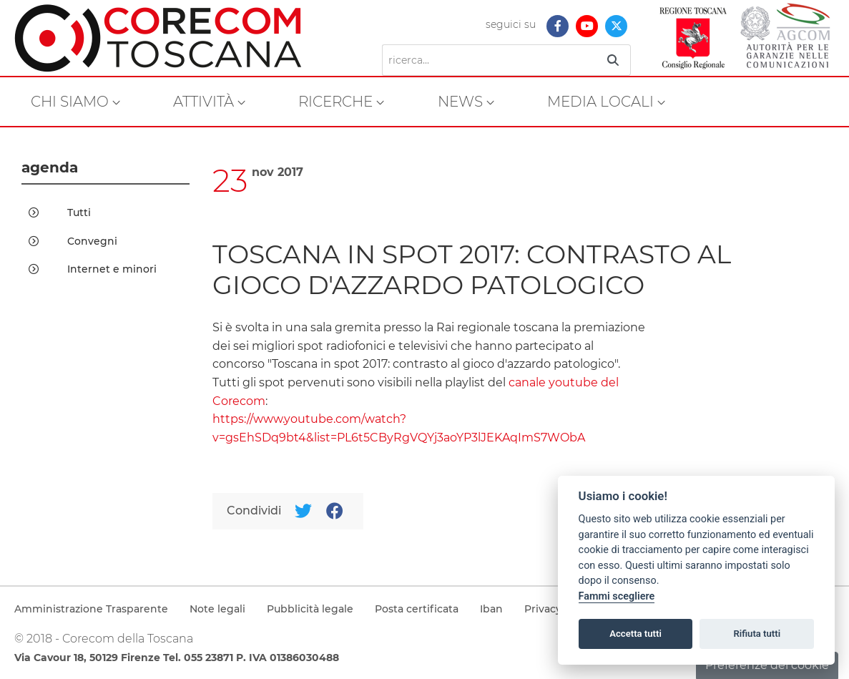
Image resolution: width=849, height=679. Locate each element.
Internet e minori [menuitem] (93, 269)
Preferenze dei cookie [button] (767, 665)
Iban (491, 608)
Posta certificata (416, 608)
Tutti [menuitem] (60, 212)
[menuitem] (75, 101)
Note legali (217, 608)
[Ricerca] (489, 60)
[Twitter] (303, 511)
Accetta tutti (635, 633)
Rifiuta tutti (757, 633)
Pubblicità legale (310, 608)
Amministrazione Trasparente (91, 608)
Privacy (542, 608)
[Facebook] (334, 511)
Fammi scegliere (617, 596)
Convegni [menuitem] (73, 241)
